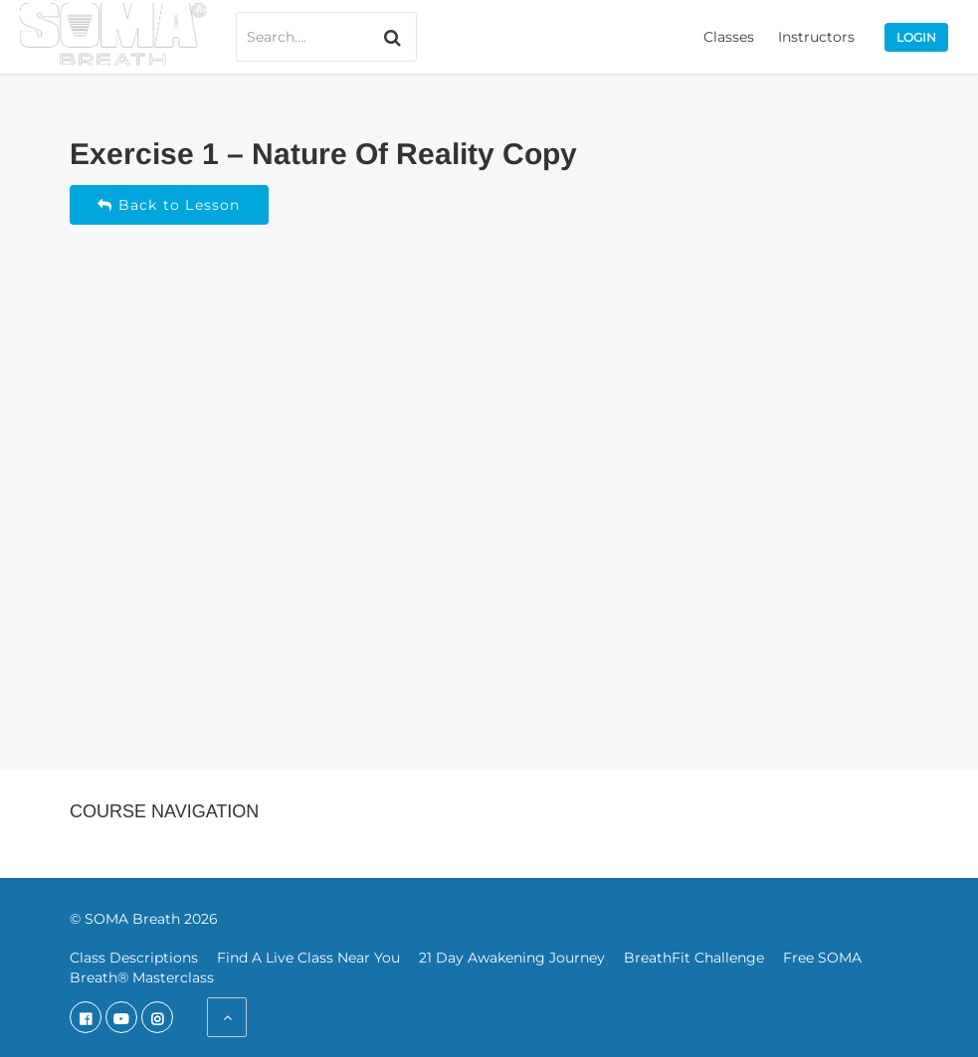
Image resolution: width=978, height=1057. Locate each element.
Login (916, 37)
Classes (728, 37)
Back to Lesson (169, 205)
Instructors (816, 37)
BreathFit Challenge (694, 958)
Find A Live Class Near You (308, 958)
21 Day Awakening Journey (512, 958)
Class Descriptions (134, 958)
